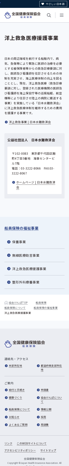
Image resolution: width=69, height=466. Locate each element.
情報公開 (46, 409)
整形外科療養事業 (25, 282)
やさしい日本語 (55, 4)
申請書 (45, 390)
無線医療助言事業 (25, 255)
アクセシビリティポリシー (20, 450)
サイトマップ (48, 450)
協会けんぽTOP (18, 302)
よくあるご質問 (18, 424)
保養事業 (19, 241)
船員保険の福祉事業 (21, 228)
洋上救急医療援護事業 (29, 268)
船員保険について (15, 308)
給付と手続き (17, 390)
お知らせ (14, 417)
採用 (43, 417)
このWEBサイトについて (32, 443)
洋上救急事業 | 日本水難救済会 (30, 122)
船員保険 (41, 302)
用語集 (45, 424)
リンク (8, 443)
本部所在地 (15, 365)
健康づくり (15, 397)
